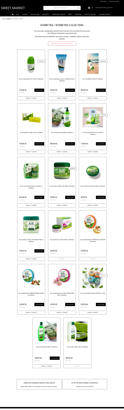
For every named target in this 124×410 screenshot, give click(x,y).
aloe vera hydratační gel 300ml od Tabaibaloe (62, 133)
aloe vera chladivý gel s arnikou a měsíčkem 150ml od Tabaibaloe (62, 80)
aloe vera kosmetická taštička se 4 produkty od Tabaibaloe (31, 187)
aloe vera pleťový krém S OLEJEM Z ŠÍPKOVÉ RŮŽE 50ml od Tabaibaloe (62, 295)
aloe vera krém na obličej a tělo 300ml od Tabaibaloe (62, 186)
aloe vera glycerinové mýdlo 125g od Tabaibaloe (31, 133)
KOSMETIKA (78, 14)
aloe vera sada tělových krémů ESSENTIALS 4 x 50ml (92, 294)
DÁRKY (70, 14)
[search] (78, 8)
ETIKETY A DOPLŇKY (90, 14)
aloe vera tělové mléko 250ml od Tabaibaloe (77, 348)
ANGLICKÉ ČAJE (35, 14)
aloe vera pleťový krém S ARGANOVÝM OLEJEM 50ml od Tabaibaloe (92, 241)
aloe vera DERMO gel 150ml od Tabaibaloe (93, 79)
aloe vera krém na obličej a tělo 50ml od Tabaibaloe (92, 186)
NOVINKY (25, 14)
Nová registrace (114, 1)
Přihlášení (103, 1)
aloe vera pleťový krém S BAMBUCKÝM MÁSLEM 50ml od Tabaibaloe (31, 295)
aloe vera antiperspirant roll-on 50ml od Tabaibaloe (31, 79)
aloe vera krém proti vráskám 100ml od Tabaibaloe (62, 240)
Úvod (3, 18)
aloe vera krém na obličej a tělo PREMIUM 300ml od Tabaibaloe (31, 241)
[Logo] (13, 8)
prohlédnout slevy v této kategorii (62, 43)
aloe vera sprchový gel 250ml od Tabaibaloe (46, 348)
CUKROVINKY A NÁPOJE (58, 14)
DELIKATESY (45, 14)
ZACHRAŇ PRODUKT (104, 14)
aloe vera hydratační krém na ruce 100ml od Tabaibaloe (92, 133)
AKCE (17, 14)
